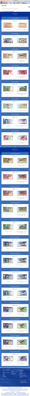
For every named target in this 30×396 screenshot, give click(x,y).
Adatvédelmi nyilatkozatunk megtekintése (10, 392)
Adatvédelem (21, 372)
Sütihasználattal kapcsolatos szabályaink (20, 392)
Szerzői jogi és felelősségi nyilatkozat (14, 371)
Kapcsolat (4, 375)
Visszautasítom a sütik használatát (22, 394)
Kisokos (4, 373)
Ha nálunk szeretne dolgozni (6, 372)
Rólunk (3, 371)
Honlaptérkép (2, 378)
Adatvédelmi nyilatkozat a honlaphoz (23, 373)
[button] (28, 0)
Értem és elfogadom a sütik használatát (8, 394)
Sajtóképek (4, 374)
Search (26, 1)
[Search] (14, 1)
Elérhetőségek (4, 376)
